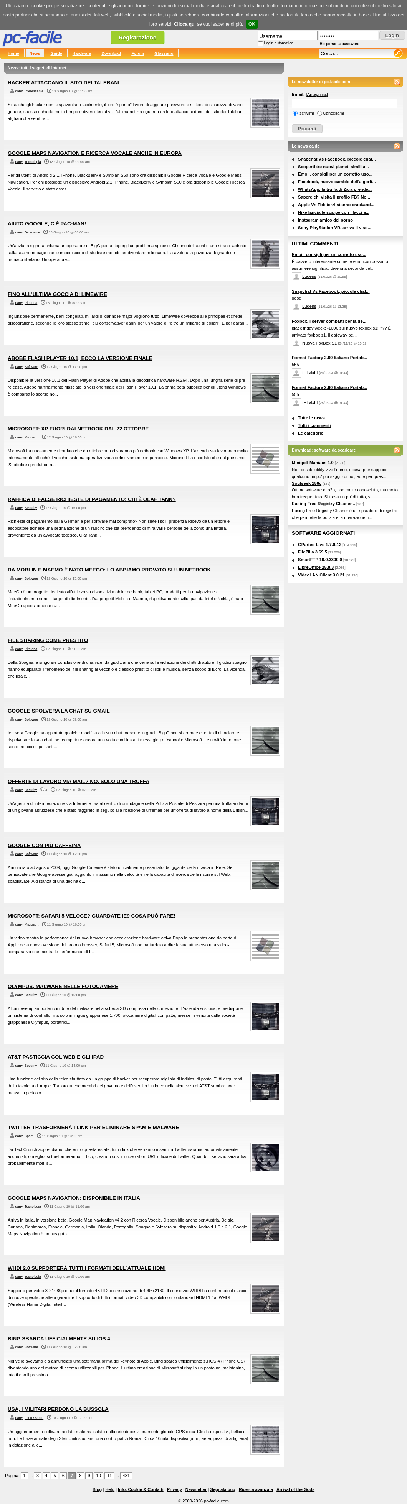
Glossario (163, 53)
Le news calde (305, 146)
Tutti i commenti (314, 425)
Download (111, 53)
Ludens (309, 276)
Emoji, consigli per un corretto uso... (335, 174)
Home (13, 53)
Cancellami (333, 113)
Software (31, 367)
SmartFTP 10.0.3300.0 (320, 559)
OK (251, 24)
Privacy (174, 1489)
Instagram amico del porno (325, 220)
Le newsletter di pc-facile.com (321, 81)
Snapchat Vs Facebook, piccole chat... (337, 159)
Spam (29, 1136)
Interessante (34, 91)
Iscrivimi (306, 113)
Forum (137, 53)
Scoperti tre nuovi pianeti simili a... (333, 166)
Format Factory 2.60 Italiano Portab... (329, 357)
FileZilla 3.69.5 (312, 552)
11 (109, 1475)
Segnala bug (222, 1489)
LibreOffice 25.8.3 (316, 567)
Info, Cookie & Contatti (141, 1489)
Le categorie (310, 433)
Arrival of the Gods (295, 1489)
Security (31, 508)
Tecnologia (33, 162)
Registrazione (137, 37)
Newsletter (196, 1489)
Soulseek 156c (306, 483)
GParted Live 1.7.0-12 (319, 544)
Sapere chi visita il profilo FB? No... (334, 197)
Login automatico (278, 43)
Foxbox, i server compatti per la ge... (329, 321)
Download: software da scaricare (324, 450)
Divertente (32, 232)
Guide (56, 53)
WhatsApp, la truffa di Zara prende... (335, 189)
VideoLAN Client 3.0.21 (321, 575)
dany (19, 91)
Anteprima (317, 94)
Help (109, 1489)
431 (126, 1475)
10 (98, 1475)
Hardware (82, 53)
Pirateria (31, 303)
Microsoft (31, 437)
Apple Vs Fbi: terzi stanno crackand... (336, 204)
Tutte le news (311, 417)
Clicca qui (185, 24)
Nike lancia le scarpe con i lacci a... (333, 212)
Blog (97, 1489)
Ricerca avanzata (256, 1489)
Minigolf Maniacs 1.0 (313, 462)
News (35, 53)
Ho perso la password (340, 44)
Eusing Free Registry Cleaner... (323, 503)
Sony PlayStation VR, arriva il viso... (334, 227)
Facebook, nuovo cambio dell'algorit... (337, 181)
